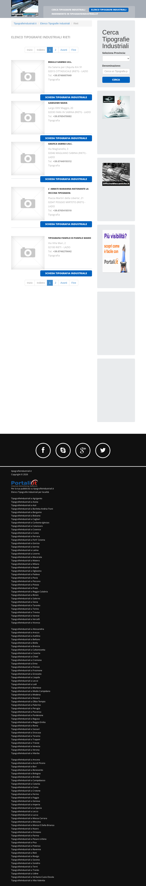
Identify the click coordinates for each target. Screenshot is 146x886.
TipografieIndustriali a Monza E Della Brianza (32, 825)
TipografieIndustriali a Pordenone (27, 715)
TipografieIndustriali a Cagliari (25, 519)
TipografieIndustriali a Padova (25, 574)
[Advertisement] (124, 318)
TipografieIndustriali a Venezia (25, 746)
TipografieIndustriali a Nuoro (25, 828)
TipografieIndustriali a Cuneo (25, 532)
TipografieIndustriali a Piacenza (26, 711)
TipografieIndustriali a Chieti (24, 656)
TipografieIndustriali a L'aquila (25, 677)
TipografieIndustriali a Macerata (26, 557)
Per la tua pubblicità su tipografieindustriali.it (32, 488)
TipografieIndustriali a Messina (26, 821)
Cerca (116, 79)
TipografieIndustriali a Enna (24, 663)
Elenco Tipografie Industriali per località (30, 492)
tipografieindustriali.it (21, 470)
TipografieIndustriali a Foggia (25, 797)
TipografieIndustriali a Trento (25, 870)
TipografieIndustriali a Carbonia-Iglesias (30, 522)
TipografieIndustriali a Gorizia (25, 543)
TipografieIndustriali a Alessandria (27, 629)
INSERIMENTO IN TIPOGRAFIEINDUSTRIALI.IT (75, 13)
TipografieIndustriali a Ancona (25, 759)
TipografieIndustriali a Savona (25, 859)
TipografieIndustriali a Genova (25, 801)
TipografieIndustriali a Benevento (27, 769)
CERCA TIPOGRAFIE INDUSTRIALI (68, 9)
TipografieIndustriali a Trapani (25, 739)
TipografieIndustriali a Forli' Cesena (28, 539)
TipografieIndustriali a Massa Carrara (29, 818)
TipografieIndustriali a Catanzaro (27, 526)
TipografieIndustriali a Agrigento (26, 498)
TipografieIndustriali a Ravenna (26, 849)
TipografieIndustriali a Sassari (25, 729)
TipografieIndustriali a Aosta (24, 501)
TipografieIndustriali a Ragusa (25, 718)
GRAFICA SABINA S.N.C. (60, 143)
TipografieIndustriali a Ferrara (25, 536)
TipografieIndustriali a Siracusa (26, 732)
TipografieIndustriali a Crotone (25, 790)
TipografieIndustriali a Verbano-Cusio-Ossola (32, 876)
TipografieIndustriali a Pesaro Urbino (28, 839)
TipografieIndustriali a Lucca (24, 814)
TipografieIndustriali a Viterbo (25, 753)
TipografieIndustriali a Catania (25, 783)
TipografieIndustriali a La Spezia (26, 807)
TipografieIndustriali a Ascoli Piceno (28, 763)
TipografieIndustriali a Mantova (26, 687)
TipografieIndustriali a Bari (24, 766)
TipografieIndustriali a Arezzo (25, 632)
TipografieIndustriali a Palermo (26, 704)
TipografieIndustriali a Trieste (25, 742)
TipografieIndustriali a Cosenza (26, 529)
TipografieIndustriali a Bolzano (25, 515)
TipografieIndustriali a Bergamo (26, 512)
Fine (73, 49)
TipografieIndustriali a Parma (25, 835)
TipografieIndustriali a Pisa (24, 842)
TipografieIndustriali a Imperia (25, 804)
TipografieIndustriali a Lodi (24, 684)
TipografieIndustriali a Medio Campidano (30, 691)
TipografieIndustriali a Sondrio (25, 863)
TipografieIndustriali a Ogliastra (26, 570)
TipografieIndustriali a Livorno (25, 553)
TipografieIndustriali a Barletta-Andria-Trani (32, 508)
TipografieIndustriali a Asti (23, 505)
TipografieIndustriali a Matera (25, 560)
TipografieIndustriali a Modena (26, 694)
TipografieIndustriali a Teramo (25, 736)
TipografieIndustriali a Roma (24, 725)
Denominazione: (111, 65)
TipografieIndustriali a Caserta (25, 653)
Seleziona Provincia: (114, 53)
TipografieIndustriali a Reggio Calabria (29, 591)
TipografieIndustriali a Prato (24, 588)
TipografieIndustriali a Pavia (24, 577)
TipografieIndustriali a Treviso (25, 612)
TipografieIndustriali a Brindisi (25, 776)
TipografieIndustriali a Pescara (25, 581)
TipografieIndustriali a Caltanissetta (28, 649)
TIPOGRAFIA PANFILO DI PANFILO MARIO (69, 238)
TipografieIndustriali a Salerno (25, 598)
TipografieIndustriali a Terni (24, 866)
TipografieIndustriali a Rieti (24, 852)
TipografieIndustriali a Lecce (24, 680)
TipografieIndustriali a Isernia (25, 546)
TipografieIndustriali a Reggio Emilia (28, 722)
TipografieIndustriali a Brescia (25, 646)
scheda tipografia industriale (66, 97)
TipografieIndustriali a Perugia (25, 708)
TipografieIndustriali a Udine (24, 873)
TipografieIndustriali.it (25, 23)
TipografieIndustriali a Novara (25, 698)
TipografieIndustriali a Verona (25, 749)
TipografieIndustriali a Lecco (24, 811)
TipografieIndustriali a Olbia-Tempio (28, 701)
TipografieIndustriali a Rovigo (25, 856)
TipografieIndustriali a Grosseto (26, 673)
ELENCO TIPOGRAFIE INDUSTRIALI (108, 9)
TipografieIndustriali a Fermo (25, 794)
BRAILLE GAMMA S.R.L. (60, 62)
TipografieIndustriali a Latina (25, 550)
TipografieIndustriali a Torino (25, 608)
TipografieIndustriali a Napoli (25, 567)
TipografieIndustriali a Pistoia (25, 584)
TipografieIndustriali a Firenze (25, 666)
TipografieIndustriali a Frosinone (26, 670)
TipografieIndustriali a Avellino (25, 635)
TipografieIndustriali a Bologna (26, 773)
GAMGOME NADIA (57, 102)
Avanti (64, 49)
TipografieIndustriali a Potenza (25, 845)
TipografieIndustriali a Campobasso (28, 780)
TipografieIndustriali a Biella (24, 642)
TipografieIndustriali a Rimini (25, 595)
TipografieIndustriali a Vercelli (25, 619)
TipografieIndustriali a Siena (24, 601)
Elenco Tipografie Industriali (55, 23)
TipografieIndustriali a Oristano (26, 832)
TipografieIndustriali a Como (24, 787)
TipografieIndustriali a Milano (25, 563)
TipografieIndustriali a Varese (25, 615)
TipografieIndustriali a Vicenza (25, 622)
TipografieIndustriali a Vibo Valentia (28, 880)
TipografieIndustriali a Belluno (25, 639)
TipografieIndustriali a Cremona (26, 660)
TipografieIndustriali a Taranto (25, 605)
